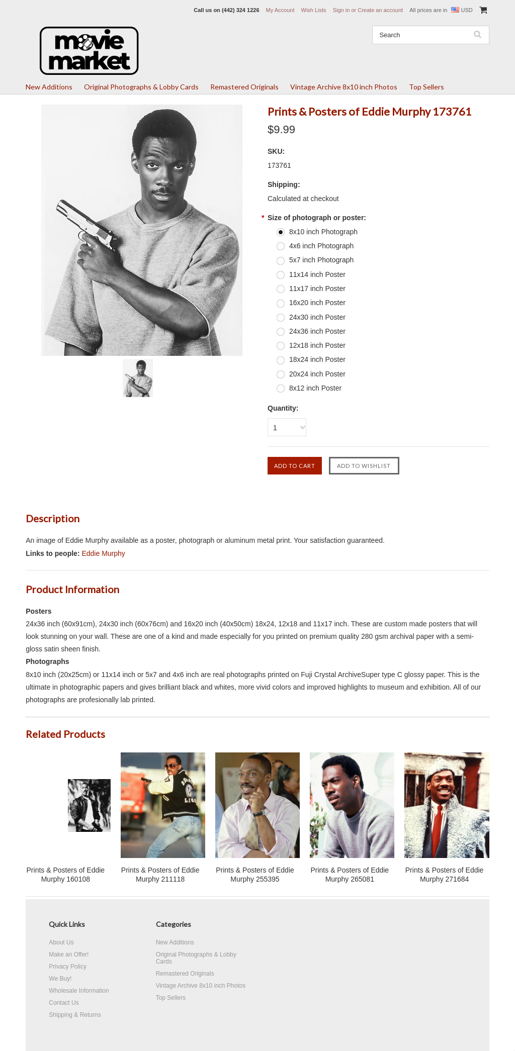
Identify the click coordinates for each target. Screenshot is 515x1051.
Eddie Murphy (103, 553)
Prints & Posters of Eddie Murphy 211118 (160, 874)
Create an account (380, 10)
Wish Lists (313, 10)
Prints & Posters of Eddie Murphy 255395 (255, 874)
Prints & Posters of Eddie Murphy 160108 (66, 874)
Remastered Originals (244, 86)
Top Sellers (426, 86)
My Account (280, 10)
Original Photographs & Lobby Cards (141, 86)
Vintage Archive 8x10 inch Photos (343, 86)
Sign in (341, 10)
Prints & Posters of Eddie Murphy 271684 (444, 874)
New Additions (49, 86)
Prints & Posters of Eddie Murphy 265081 (349, 874)
